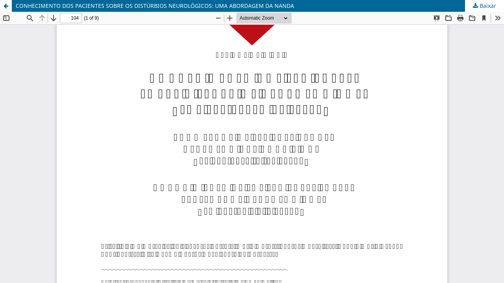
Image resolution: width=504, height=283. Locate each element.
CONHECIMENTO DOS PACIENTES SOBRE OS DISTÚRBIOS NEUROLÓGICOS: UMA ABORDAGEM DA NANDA (155, 5)
